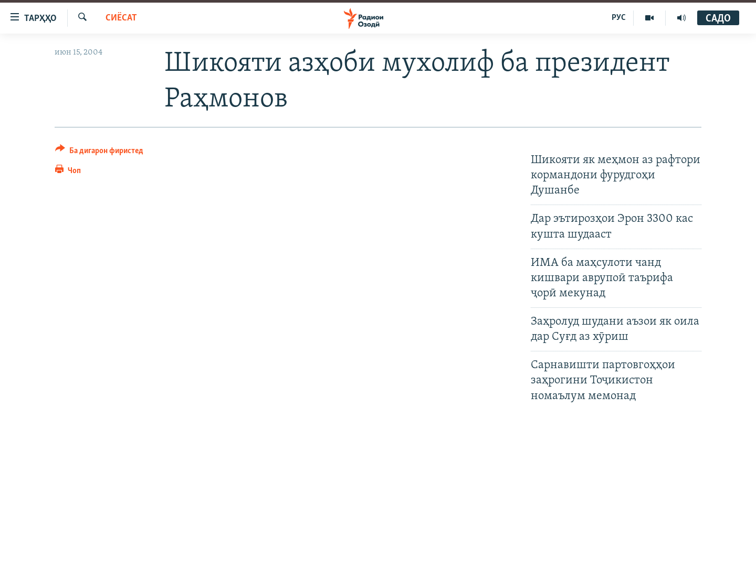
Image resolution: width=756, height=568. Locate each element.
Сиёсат (121, 18)
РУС (619, 18)
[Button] (99, 152)
